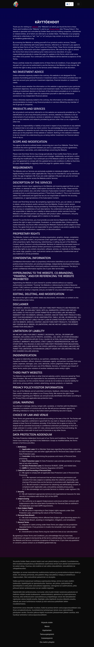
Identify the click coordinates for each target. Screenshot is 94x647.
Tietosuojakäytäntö (47, 634)
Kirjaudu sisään (47, 622)
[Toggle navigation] (78, 4)
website (35, 27)
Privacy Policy (54, 29)
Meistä (47, 626)
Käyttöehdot (46, 630)
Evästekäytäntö (47, 638)
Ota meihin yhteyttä (47, 642)
